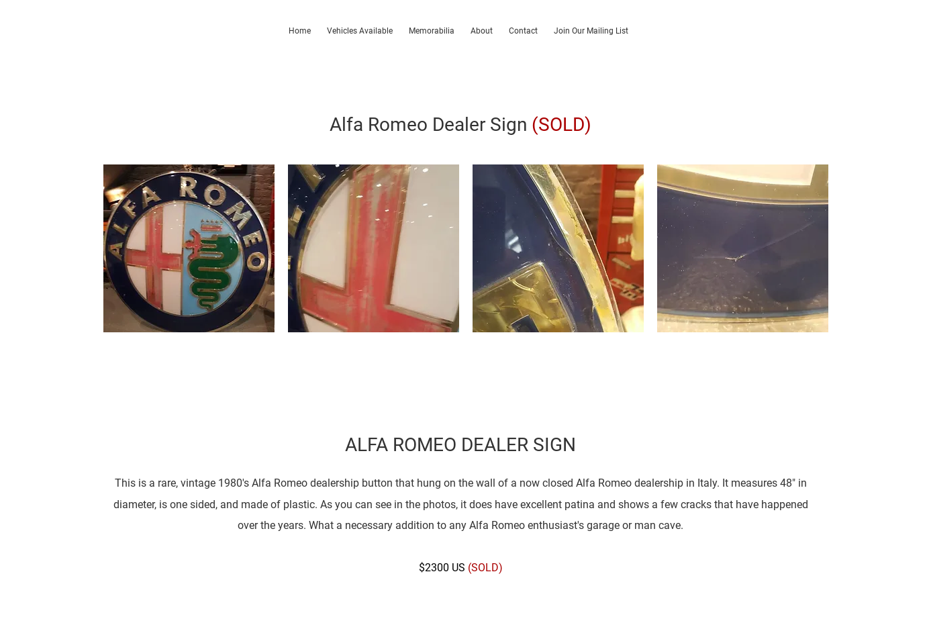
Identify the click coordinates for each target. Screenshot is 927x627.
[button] (189, 248)
